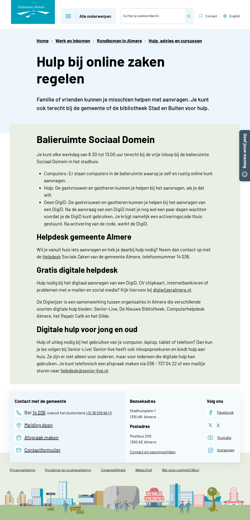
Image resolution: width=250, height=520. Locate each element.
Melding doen (38, 425)
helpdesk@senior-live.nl (84, 370)
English (231, 16)
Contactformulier (42, 450)
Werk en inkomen (72, 40)
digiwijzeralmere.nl (172, 290)
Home (43, 40)
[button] (244, 132)
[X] (213, 425)
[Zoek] (153, 16)
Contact (207, 16)
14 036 (38, 412)
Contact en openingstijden (153, 451)
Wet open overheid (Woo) (180, 470)
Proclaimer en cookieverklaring (68, 470)
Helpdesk (51, 256)
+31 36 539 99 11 (98, 412)
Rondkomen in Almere (119, 40)
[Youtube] (219, 437)
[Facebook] (220, 412)
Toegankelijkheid (113, 470)
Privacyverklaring (22, 470)
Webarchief (143, 470)
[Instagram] (221, 450)
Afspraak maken (41, 437)
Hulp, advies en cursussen (175, 40)
